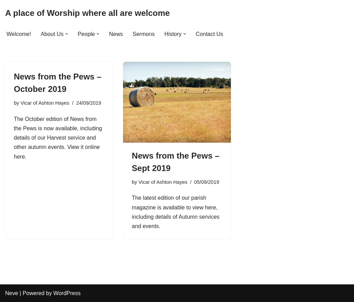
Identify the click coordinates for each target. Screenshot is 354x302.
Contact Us (209, 34)
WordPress (67, 293)
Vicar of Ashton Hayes (44, 103)
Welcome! (19, 34)
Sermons (144, 34)
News (116, 34)
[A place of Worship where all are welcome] (87, 13)
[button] (66, 33)
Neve (11, 293)
